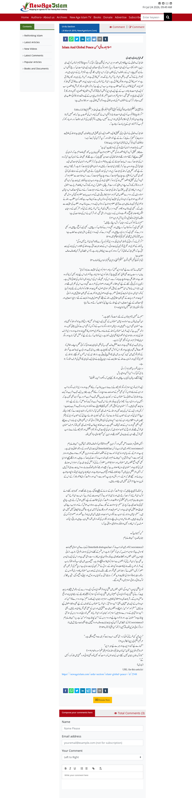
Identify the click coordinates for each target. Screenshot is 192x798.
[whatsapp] (71, 38)
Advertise (121, 17)
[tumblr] (105, 38)
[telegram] (88, 38)
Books (97, 17)
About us (49, 17)
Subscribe (135, 17)
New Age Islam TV (80, 17)
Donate (107, 17)
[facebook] (65, 38)
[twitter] (76, 38)
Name (66, 722)
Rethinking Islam (33, 35)
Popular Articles (33, 62)
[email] (99, 38)
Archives (62, 17)
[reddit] (94, 38)
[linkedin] (82, 38)
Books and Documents (36, 68)
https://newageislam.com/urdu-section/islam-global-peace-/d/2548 (99, 674)
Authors (36, 17)
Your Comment (72, 751)
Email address (71, 736)
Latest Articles (32, 42)
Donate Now (102, 700)
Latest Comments (33, 55)
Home (25, 17)
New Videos (30, 48)
